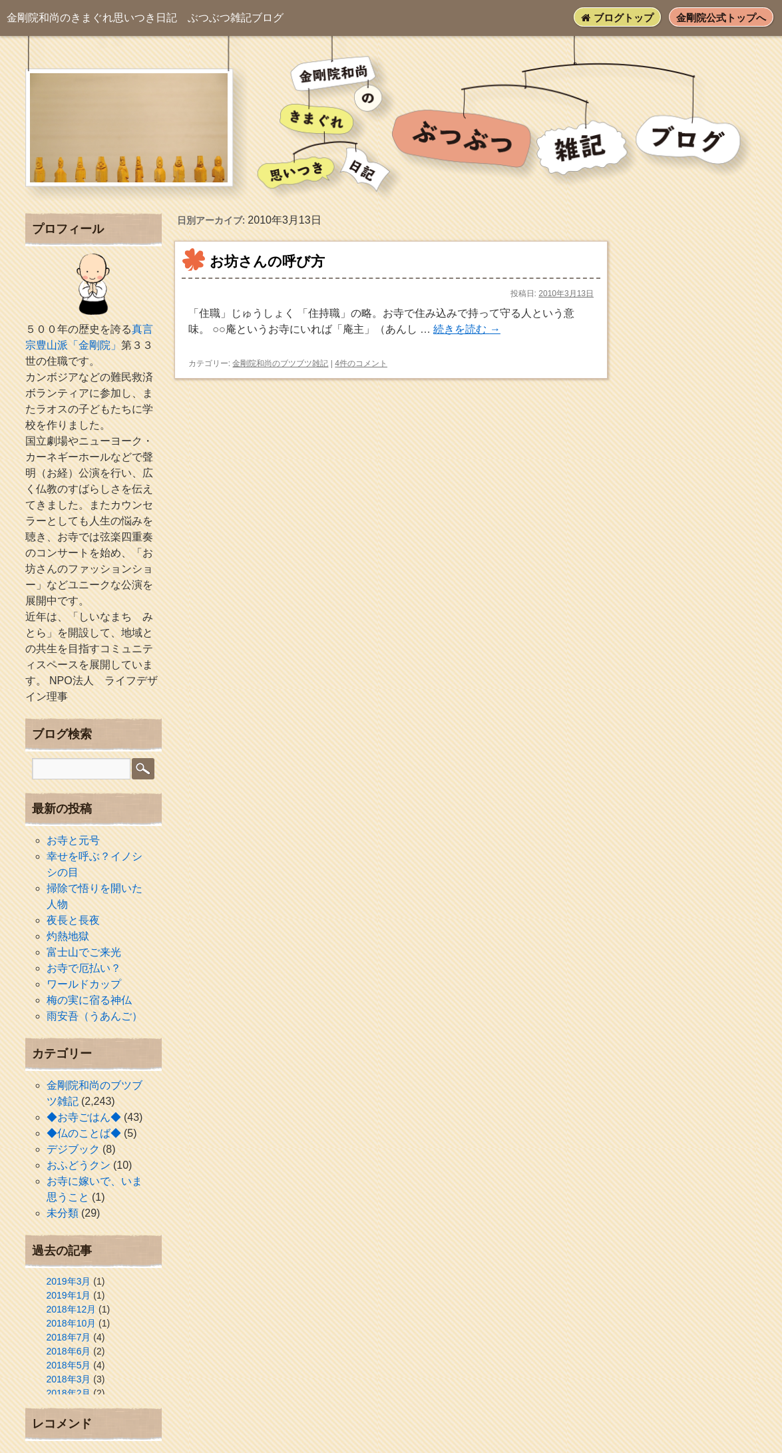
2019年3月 (69, 1281)
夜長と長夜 (73, 920)
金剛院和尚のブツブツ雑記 (280, 363)
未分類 (63, 1213)
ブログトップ (617, 17)
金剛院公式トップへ (721, 17)
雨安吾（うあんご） (94, 1016)
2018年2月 (69, 1393)
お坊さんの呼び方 (267, 261)
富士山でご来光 (84, 952)
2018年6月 (69, 1351)
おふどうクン (78, 1165)
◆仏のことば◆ (84, 1133)
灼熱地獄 (68, 936)
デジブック (73, 1149)
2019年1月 (69, 1295)
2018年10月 (72, 1323)
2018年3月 (69, 1379)
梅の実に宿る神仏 (89, 1000)
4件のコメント (361, 363)
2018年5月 (69, 1365)
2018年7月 (69, 1337)
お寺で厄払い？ (84, 968)
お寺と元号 (73, 840)
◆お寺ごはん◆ (84, 1117)
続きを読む (466, 329)
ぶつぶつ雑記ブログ (145, 17)
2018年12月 (72, 1309)
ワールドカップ (84, 984)
